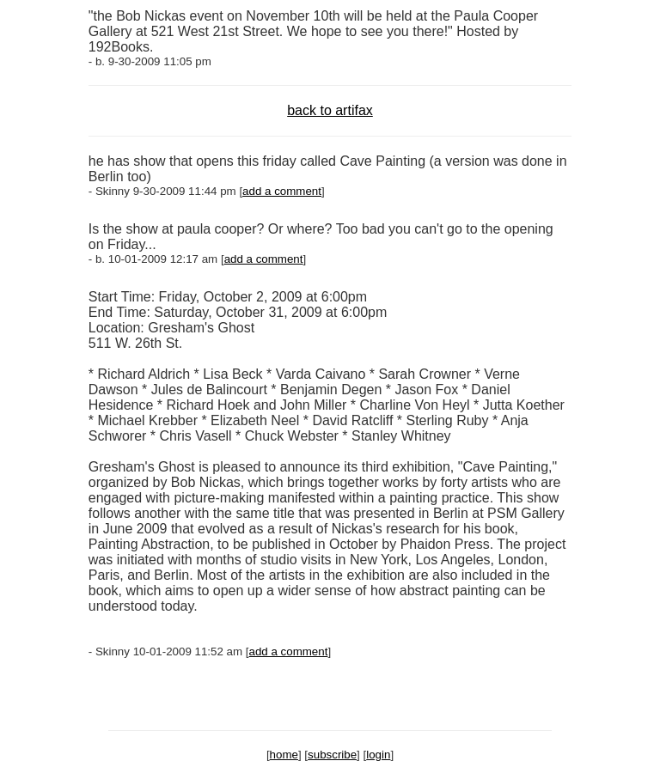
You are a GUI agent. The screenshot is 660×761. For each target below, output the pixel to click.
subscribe (332, 754)
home (284, 754)
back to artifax (330, 110)
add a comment (281, 191)
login (378, 754)
